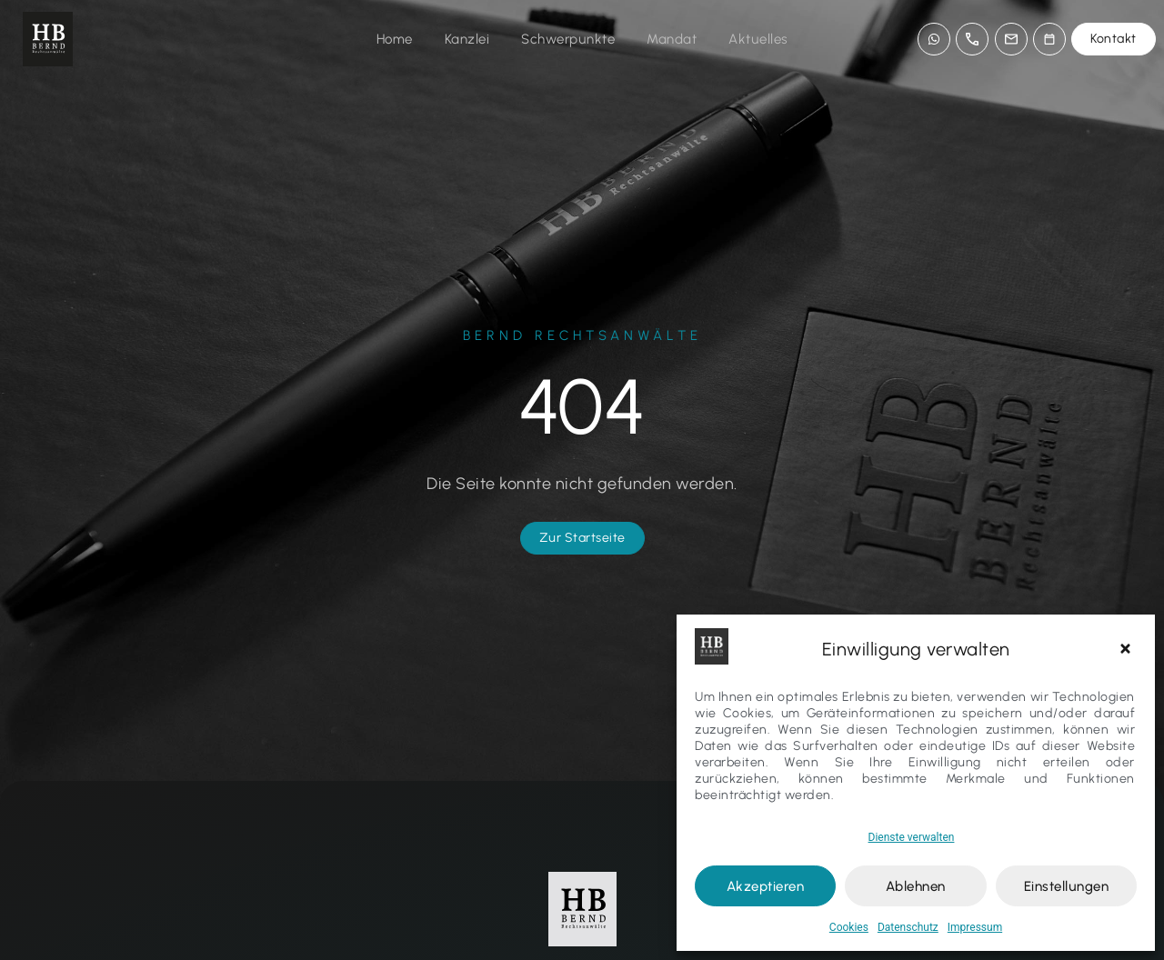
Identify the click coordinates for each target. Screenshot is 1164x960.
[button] (1128, 649)
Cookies (848, 927)
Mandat (672, 39)
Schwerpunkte (568, 39)
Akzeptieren (766, 886)
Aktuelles (758, 39)
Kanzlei (467, 39)
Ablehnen (916, 886)
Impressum (975, 927)
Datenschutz (908, 927)
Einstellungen (1066, 886)
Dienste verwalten (911, 837)
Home (394, 39)
